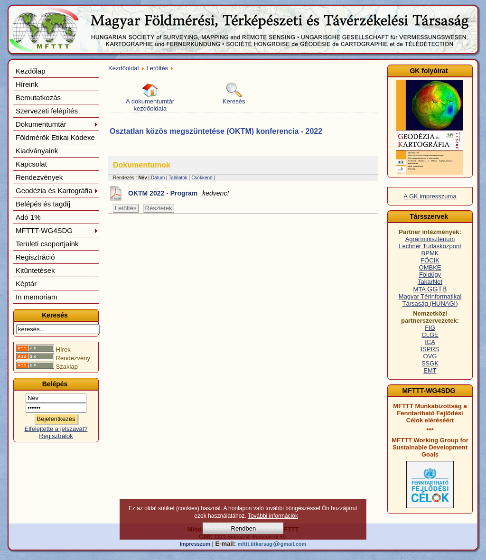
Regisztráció (35, 257)
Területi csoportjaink (47, 244)
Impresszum (195, 544)
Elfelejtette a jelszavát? (56, 428)
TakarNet (430, 281)
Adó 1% (28, 217)
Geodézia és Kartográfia (57, 191)
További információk (273, 516)
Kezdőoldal (123, 68)
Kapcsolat (31, 164)
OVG (430, 356)
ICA (430, 341)
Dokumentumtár (57, 124)
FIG (430, 327)
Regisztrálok (56, 435)
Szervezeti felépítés (47, 111)
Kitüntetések (35, 270)
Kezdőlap (31, 71)
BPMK (430, 253)
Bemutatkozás (38, 97)
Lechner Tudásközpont (430, 246)
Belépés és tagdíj (43, 204)
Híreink (27, 84)
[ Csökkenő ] (202, 177)
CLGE (429, 334)
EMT (429, 370)
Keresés (234, 94)
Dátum (158, 177)
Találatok (177, 177)
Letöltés (157, 68)
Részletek (158, 208)
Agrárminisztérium (430, 239)
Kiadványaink (37, 151)
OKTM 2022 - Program (178, 193)
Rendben (243, 528)
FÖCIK (430, 260)
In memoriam (36, 297)
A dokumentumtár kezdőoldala (150, 97)
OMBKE (430, 267)
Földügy (430, 274)
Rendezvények (39, 177)
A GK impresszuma (429, 196)
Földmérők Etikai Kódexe (55, 137)
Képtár (26, 284)
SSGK (430, 363)
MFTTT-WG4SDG (57, 230)
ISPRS (430, 349)
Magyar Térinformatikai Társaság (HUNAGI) (430, 300)
